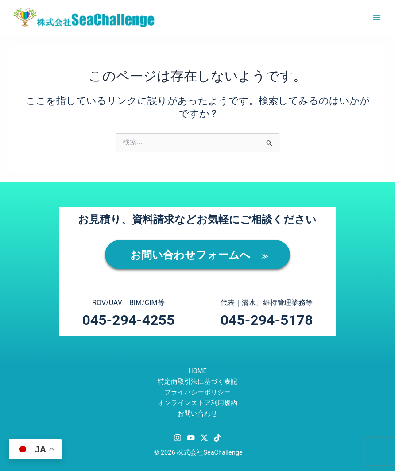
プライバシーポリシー (197, 392)
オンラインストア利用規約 (197, 403)
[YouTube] (191, 438)
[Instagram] (178, 438)
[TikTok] (217, 438)
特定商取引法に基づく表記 (197, 382)
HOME (197, 371)
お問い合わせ (197, 413)
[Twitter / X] (204, 438)
